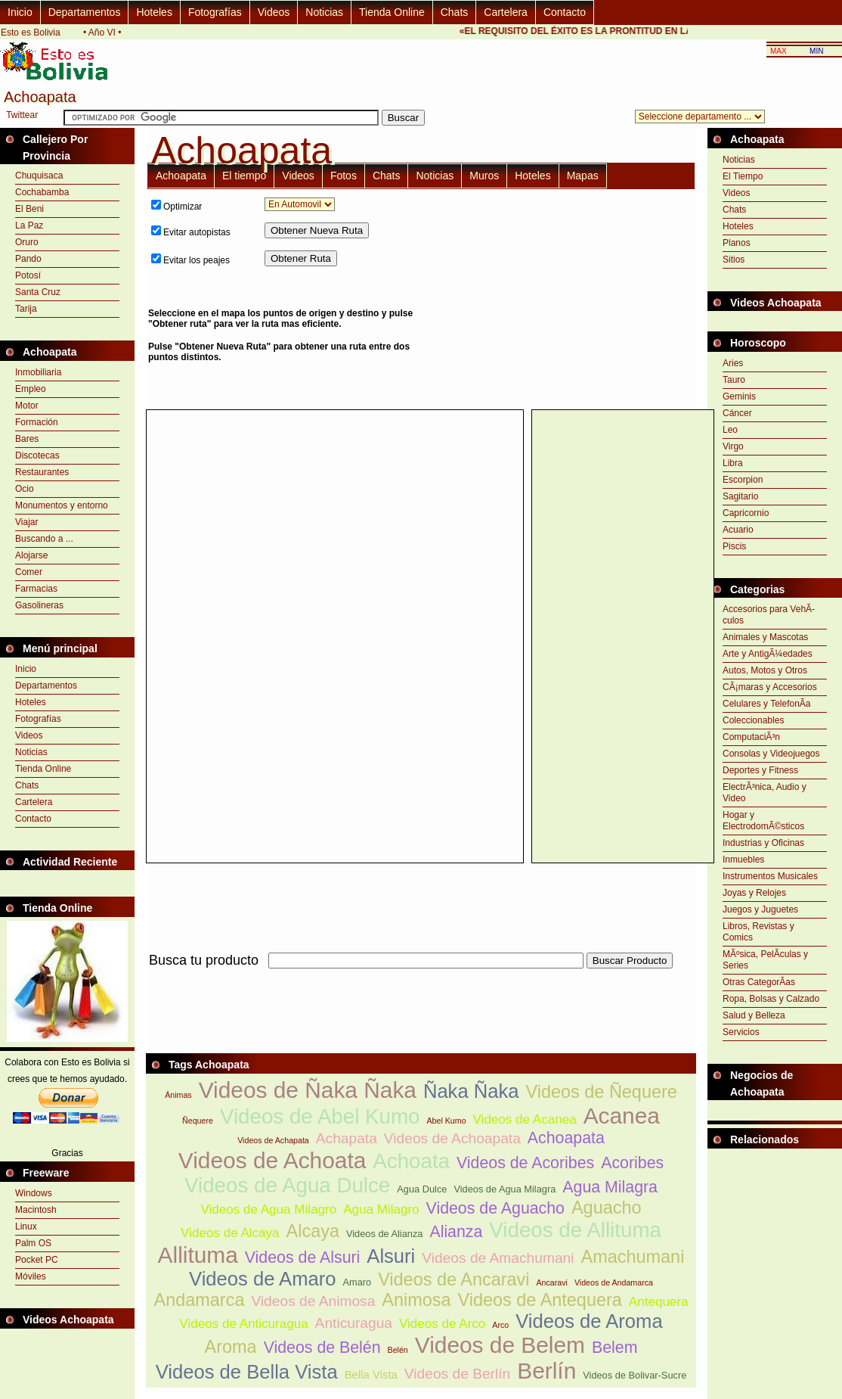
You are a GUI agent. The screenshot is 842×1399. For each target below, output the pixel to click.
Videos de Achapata (273, 1140)
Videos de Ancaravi (453, 1279)
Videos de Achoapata (452, 1138)
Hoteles (154, 12)
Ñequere (197, 1120)
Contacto (564, 12)
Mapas (583, 175)
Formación (36, 422)
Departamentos (84, 12)
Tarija (26, 308)
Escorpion (743, 479)
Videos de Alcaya (230, 1233)
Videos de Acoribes (525, 1163)
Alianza (455, 1232)
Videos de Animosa (313, 1301)
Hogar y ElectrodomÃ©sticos (763, 821)
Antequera (659, 1302)
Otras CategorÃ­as (759, 982)
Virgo (733, 446)
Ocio (24, 488)
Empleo (30, 389)
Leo (730, 429)
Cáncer (737, 413)
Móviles (30, 1276)
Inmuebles (743, 859)
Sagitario (740, 496)
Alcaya (312, 1231)
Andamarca (199, 1300)
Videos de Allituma (575, 1230)
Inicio (20, 12)
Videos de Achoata (272, 1160)
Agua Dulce (422, 1189)
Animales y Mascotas (765, 637)
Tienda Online (392, 12)
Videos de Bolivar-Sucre (634, 1375)
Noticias (324, 12)
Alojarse (31, 555)
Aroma (231, 1347)
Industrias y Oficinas (763, 843)
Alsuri (391, 1256)
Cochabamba (42, 192)
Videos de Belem (500, 1344)
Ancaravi (551, 1282)
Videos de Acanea (525, 1119)
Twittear (22, 115)
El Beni (29, 209)
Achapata (346, 1138)
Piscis (734, 546)
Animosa (416, 1300)
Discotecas (37, 455)
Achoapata (181, 175)
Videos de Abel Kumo (320, 1116)
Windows (33, 1193)
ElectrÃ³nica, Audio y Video (764, 793)
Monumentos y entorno (61, 505)
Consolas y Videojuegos (771, 753)
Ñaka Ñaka (471, 1091)
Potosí (28, 275)
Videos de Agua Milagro (268, 1209)
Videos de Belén (322, 1347)
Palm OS (33, 1243)
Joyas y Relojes (754, 893)
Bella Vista (371, 1374)
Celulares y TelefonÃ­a (767, 703)
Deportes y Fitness (760, 770)
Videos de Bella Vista (247, 1371)
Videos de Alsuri (303, 1257)
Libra (733, 463)
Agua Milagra (610, 1187)
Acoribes (632, 1163)
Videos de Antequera (540, 1300)
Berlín (546, 1370)
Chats (455, 12)
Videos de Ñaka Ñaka (307, 1089)
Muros (484, 175)
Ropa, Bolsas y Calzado (771, 998)
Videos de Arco (442, 1324)
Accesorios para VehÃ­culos (769, 615)
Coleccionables (753, 720)
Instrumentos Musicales (770, 876)
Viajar (26, 522)
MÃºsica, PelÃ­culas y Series (765, 960)
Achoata (411, 1161)
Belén (398, 1349)
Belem (614, 1347)
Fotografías (215, 12)
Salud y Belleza (754, 1015)
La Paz (29, 225)
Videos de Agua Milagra (505, 1189)
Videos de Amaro (262, 1278)
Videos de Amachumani (498, 1258)
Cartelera (506, 12)
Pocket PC (36, 1259)
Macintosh (36, 1210)
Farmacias (36, 588)
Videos (274, 12)
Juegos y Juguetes (760, 909)
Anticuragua (353, 1323)
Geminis (739, 396)
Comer (28, 572)
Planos (737, 243)
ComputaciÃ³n (751, 737)
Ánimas (178, 1094)
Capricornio (746, 513)
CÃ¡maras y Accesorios (770, 687)
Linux (26, 1226)
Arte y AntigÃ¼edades (768, 653)
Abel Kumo (446, 1120)
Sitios (733, 259)
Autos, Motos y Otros (765, 670)
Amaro (356, 1282)
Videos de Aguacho (495, 1208)
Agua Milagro (381, 1209)
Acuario (738, 529)
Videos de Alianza (384, 1233)
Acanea (622, 1115)
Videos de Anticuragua (243, 1324)
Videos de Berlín (457, 1374)
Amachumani (633, 1257)
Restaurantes (42, 472)
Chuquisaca (39, 175)
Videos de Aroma (588, 1321)
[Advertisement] (567, 299)
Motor (27, 405)
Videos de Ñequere (600, 1092)
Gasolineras (39, 605)
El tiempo (244, 175)
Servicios (741, 1032)
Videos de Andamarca (613, 1282)
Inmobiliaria (38, 372)
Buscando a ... (44, 538)
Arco (500, 1324)
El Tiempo (743, 176)
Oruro (27, 242)
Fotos (343, 175)
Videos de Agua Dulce (287, 1185)
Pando (28, 258)
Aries (733, 363)
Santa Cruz (37, 292)
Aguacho (606, 1207)
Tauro (734, 380)
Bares (27, 439)
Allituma (198, 1254)
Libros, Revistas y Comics (758, 932)
